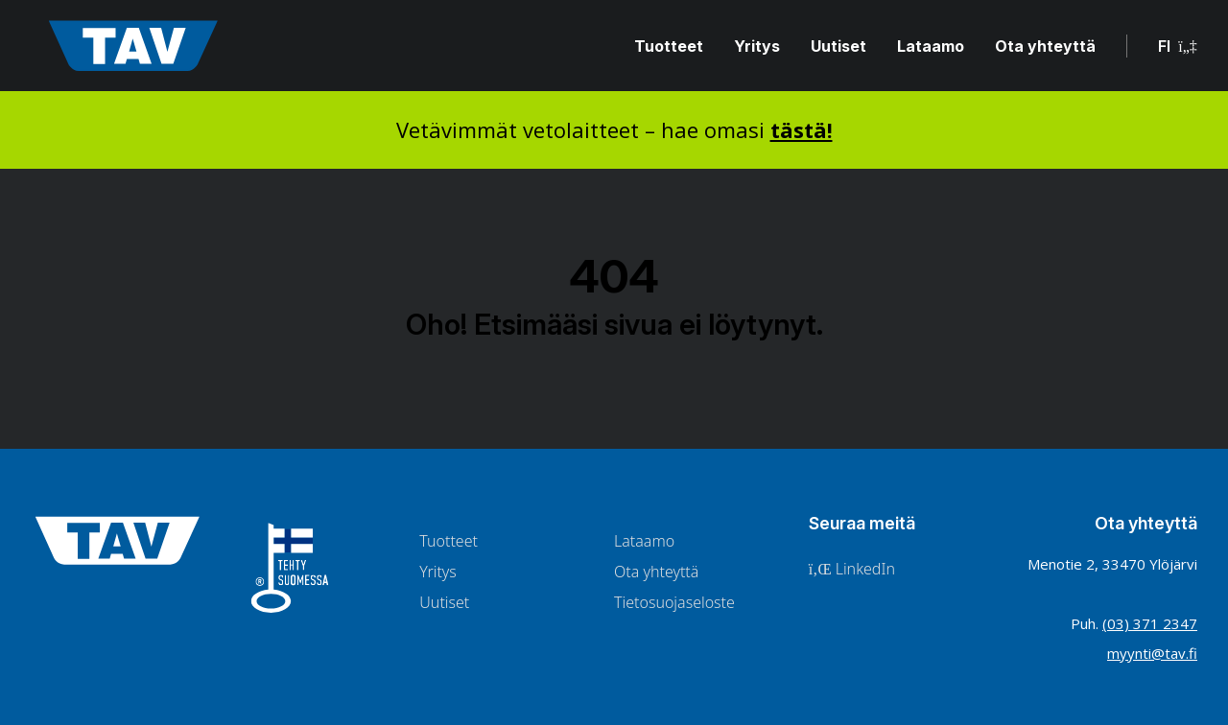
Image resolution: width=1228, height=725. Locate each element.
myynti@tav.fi (1152, 653)
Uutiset (838, 46)
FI (1177, 46)
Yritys (757, 46)
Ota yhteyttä (1045, 46)
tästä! (801, 129)
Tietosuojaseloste (674, 602)
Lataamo (930, 46)
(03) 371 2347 (1149, 623)
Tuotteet (668, 46)
